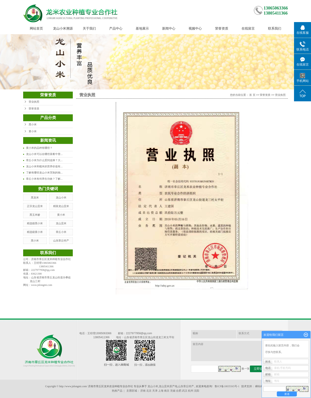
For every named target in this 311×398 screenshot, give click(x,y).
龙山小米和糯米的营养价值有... (44, 166)
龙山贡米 (61, 223)
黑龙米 (35, 197)
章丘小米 (61, 232)
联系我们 (274, 28)
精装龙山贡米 (61, 206)
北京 (149, 390)
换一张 (245, 368)
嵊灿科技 (260, 386)
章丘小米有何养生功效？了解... (44, 178)
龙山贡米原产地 (168, 386)
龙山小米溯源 (63, 28)
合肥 (178, 390)
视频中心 (195, 28)
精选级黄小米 (35, 232)
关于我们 (89, 28)
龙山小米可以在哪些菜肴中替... (44, 154)
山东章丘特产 (61, 240)
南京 (166, 390)
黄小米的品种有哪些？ (39, 147)
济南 (143, 390)
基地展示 (142, 28)
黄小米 (33, 131)
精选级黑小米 (35, 223)
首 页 (252, 94)
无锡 (172, 390)
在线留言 (248, 28)
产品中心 (115, 28)
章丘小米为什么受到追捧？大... (44, 160)
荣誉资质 (221, 28)
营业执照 (34, 101)
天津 (154, 390)
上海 (160, 390)
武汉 (184, 390)
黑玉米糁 (35, 214)
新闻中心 (168, 28)
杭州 (190, 390)
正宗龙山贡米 (35, 206)
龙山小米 (61, 197)
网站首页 (36, 28)
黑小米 (33, 124)
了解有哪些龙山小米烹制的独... (44, 172)
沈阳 (196, 390)
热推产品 (117, 390)
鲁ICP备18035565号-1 (227, 386)
